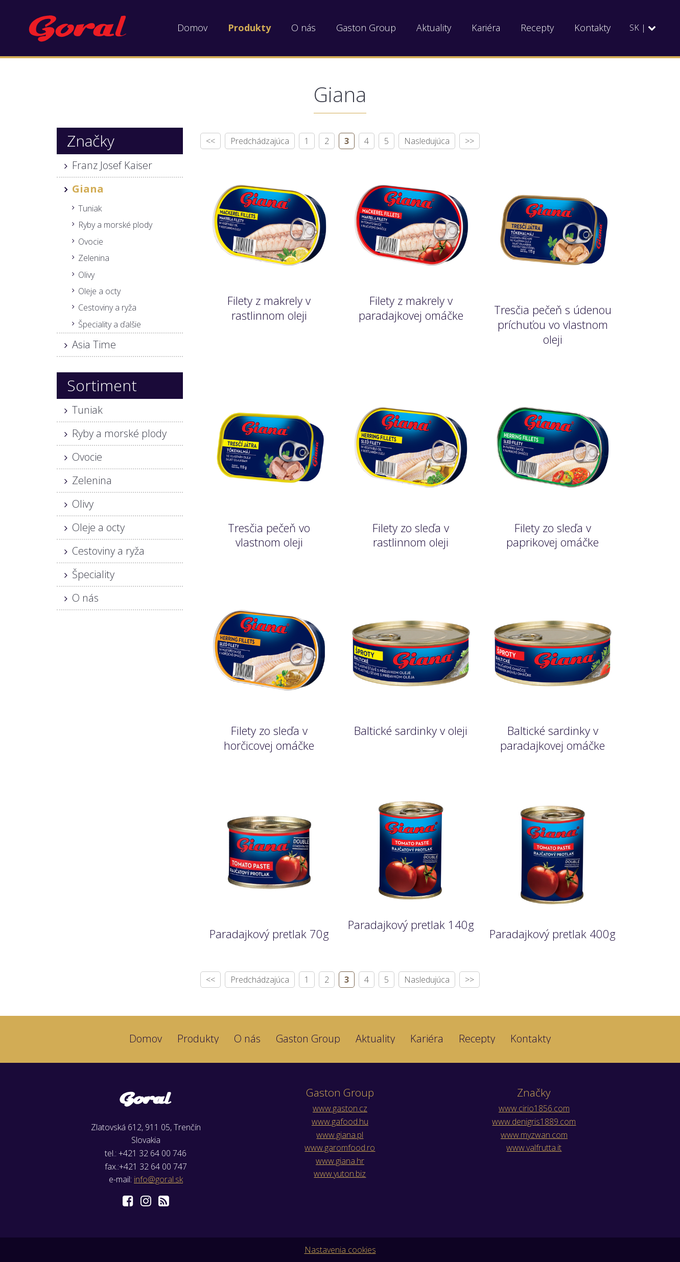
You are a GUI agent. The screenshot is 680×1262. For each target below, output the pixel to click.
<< (210, 141)
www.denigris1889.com (534, 1121)
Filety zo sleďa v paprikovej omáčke (552, 535)
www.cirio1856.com (534, 1108)
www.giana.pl (339, 1134)
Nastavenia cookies (340, 1249)
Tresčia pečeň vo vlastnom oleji (269, 535)
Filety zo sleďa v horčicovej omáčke (269, 738)
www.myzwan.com (534, 1134)
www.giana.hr (340, 1160)
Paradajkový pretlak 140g (411, 924)
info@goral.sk (158, 1179)
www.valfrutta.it (533, 1147)
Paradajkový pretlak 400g (552, 933)
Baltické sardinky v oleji (410, 730)
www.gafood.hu (340, 1121)
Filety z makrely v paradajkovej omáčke (411, 308)
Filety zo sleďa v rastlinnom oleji (410, 535)
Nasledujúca (427, 141)
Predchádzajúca (259, 141)
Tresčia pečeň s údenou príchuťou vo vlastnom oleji (553, 324)
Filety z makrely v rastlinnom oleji (269, 308)
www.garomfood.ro (339, 1147)
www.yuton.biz (340, 1173)
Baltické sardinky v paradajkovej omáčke (552, 738)
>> (469, 141)
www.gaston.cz (340, 1108)
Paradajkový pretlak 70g (269, 933)
